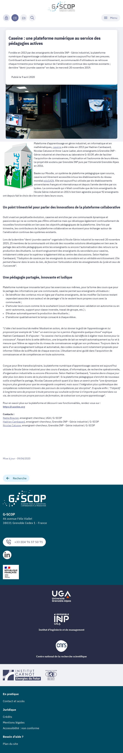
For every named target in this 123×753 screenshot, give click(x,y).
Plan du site (10, 744)
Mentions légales (14, 722)
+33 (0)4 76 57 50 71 (24, 542)
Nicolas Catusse (12, 425)
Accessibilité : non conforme (21, 728)
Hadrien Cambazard (14, 421)
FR (15, 18)
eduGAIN (48, 180)
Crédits (7, 716)
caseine (57, 147)
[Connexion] (6, 17)
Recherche (16, 478)
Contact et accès (14, 701)
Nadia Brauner (11, 418)
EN (23, 18)
